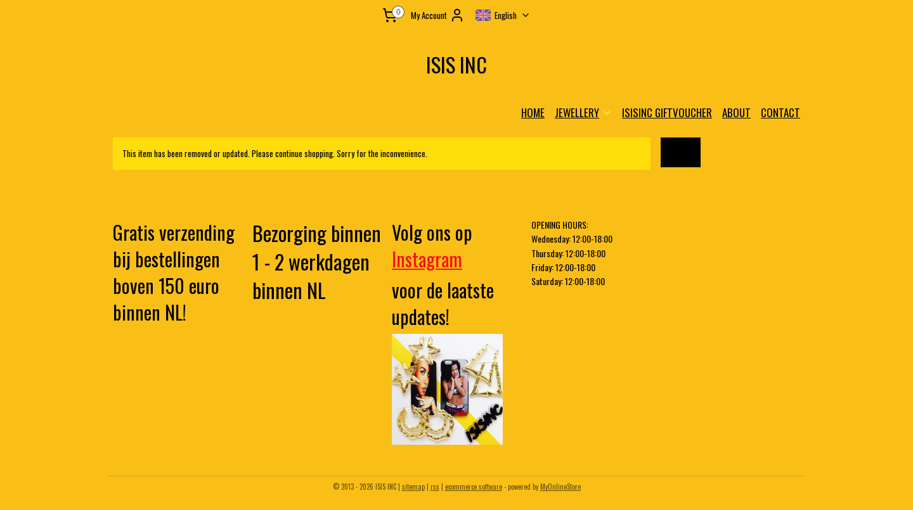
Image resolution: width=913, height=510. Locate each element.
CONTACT (780, 112)
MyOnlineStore (560, 486)
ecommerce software (473, 486)
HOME (533, 112)
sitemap (413, 486)
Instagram (427, 259)
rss (435, 486)
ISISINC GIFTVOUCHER (667, 112)
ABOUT (736, 112)
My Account (438, 15)
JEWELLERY (583, 112)
